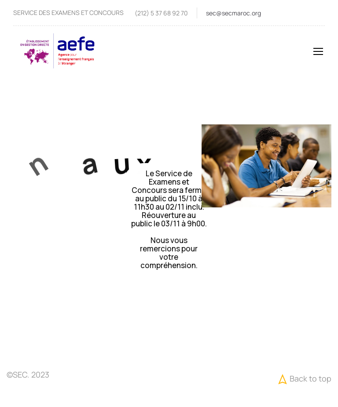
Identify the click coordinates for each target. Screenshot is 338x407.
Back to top (303, 379)
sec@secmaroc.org (233, 13)
